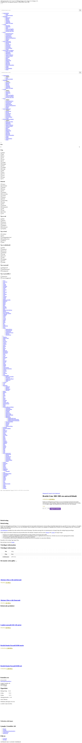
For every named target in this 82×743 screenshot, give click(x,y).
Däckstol (4, 222)
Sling (4, 449)
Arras (4, 293)
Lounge (4, 24)
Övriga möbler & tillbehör (8, 50)
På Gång (4, 739)
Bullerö (4, 311)
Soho (4, 452)
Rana (4, 436)
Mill (4, 393)
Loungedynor (8, 35)
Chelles (4, 315)
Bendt (4, 304)
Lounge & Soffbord (9, 30)
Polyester (4, 205)
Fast (3, 235)
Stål (3, 208)
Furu (3, 190)
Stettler (4, 464)
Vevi (4, 481)
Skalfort (4, 446)
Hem (1, 490)
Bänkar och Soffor (9, 23)
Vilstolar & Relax (9, 56)
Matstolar (7, 19)
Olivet (4, 404)
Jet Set (4, 355)
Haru (4, 347)
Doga (4, 324)
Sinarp (4, 445)
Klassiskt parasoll (5, 269)
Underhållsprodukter (7, 473)
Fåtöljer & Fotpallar (10, 29)
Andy (4, 288)
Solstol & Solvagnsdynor (11, 38)
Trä (3, 213)
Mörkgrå (4, 164)
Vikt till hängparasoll (6, 278)
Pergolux (5, 431)
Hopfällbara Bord (5, 239)
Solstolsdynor (8, 334)
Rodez (4, 438)
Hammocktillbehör (9, 414)
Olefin (3, 202)
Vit (3, 178)
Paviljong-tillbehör (7, 428)
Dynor (4, 32)
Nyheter (4, 729)
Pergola (7, 49)
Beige (3, 152)
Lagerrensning (6, 13)
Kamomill (5, 357)
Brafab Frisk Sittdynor (7, 310)
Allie (4, 283)
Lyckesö (4, 382)
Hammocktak (8, 60)
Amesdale (5, 286)
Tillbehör (5, 470)
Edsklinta (5, 337)
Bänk (3, 218)
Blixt (4, 305)
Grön (3, 159)
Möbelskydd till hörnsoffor (13, 419)
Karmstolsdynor (9, 330)
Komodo (5, 360)
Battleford (5, 301)
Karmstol (4, 223)
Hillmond (5, 350)
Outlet (7, 14)
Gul (3, 160)
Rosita (4, 439)
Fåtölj (3, 247)
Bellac (4, 303)
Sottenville (5, 463)
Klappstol (4, 225)
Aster (4, 295)
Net (3, 396)
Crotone (53, 532)
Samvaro (5, 440)
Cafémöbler (8, 22)
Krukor (7, 69)
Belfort (4, 302)
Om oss (4, 728)
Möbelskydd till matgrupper (13, 420)
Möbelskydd (8, 53)
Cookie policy (6, 732)
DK (3, 323)
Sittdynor (7, 39)
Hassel (4, 348)
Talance (4, 466)
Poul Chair (5, 435)
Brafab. (13, 542)
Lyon (4, 383)
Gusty (4, 345)
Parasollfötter (8, 44)
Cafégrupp (8, 21)
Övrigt (3, 254)
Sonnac (4, 462)
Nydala (4, 401)
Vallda (4, 476)
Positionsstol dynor (9, 33)
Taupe (3, 177)
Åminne (4, 287)
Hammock (8, 59)
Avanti (4, 298)
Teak (3, 210)
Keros (4, 358)
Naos (4, 394)
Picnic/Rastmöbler (9, 421)
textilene (4, 211)
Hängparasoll (8, 42)
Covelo (4, 319)
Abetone (47, 532)
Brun (3, 155)
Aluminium (4, 185)
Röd (3, 170)
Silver (3, 173)
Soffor (7, 27)
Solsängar (8, 57)
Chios (4, 316)
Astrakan (5, 296)
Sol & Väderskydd (7, 41)
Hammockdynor (9, 36)
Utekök (7, 66)
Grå (3, 157)
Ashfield (4, 294)
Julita (4, 356)
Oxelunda (5, 427)
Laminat (4, 195)
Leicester (5, 371)
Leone (4, 372)
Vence (4, 480)
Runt (3, 242)
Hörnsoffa (4, 251)
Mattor (7, 58)
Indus (4, 354)
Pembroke (5, 430)
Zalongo (4, 488)
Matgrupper (8, 17)
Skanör (4, 447)
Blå (3, 154)
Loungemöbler (6, 375)
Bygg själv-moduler (7, 313)
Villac (4, 482)
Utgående (5, 475)
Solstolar (7, 423)
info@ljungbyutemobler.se (6, 681)
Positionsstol (4, 227)
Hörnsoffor (8, 25)
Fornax (4, 340)
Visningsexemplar (9, 15)
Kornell (4, 361)
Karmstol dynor (9, 34)
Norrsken (5, 400)
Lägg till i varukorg (55, 508)
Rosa (3, 172)
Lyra (4, 384)
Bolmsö (4, 306)
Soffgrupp (4, 259)
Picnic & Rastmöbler (10, 65)
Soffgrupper (8, 26)
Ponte (4, 433)
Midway (4, 392)
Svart (3, 175)
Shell (4, 444)
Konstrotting (4, 194)
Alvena (4, 284)
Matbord (7, 18)
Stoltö (4, 465)
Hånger (4, 346)
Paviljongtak (8, 47)
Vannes (4, 479)
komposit (4, 192)
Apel (4, 290)
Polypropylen (5, 207)
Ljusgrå (3, 162)
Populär (4, 434)
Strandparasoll (5, 271)
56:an (4, 280)
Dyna (4, 327)
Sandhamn (5, 442)
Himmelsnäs (5, 351)
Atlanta (4, 297)
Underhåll (8, 471)
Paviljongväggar (9, 48)
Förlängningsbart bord (6, 237)
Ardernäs (5, 292)
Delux (4, 322)
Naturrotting (4, 200)
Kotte (4, 363)
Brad (4, 308)
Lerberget (5, 373)
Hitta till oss (5, 733)
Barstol (3, 220)
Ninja (4, 399)
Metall (3, 198)
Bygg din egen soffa (10, 31)
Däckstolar (8, 62)
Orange (3, 169)
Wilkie (4, 487)
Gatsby (4, 342)
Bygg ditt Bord (6, 312)
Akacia (3, 184)
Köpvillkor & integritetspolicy (9, 731)
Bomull (3, 187)
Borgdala (5, 307)
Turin (4, 472)
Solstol (3, 260)
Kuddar (7, 40)
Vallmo (4, 478)
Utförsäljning (5, 474)
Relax (4, 437)
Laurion (4, 369)
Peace (4, 429)
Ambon (4, 285)
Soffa (3, 257)
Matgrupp (4, 252)
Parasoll (7, 43)
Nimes (4, 398)
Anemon (4, 289)
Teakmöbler (8, 52)
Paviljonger (8, 45)
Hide (4, 349)
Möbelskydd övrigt (12, 418)
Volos (4, 484)
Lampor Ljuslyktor (9, 54)
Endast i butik (6, 338)
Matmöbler (5, 16)
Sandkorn (5, 443)
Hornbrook (5, 352)
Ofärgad (4, 167)
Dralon (3, 189)
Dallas (4, 320)
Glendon (4, 343)
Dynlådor (7, 61)
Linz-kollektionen (4, 530)
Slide (4, 448)
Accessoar (5, 281)
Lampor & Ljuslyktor (7, 368)
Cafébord (4, 234)
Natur (3, 165)
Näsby (4, 395)
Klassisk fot (4, 276)
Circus (4, 318)
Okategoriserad (6, 403)
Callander (5, 314)
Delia (4, 321)
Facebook (5, 738)
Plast (3, 203)
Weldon (4, 486)
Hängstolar (8, 63)
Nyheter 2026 (6, 402)
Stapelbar (4, 228)
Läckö (4, 366)
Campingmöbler (9, 68)
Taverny (4, 467)
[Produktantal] (46, 508)
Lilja (4, 374)
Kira (4, 359)
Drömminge (5, 325)
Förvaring (5, 341)
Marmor (4, 197)
